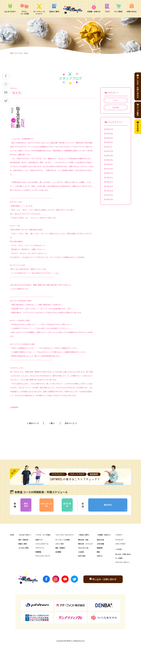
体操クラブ (39, 540)
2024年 (106, 138)
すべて (115, 100)
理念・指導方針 (23, 540)
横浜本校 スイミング (85, 544)
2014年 (106, 182)
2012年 (106, 190)
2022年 (106, 147)
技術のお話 (100, 540)
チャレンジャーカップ (42, 556)
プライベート (39, 548)
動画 (98, 552)
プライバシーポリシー (122, 562)
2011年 (106, 195)
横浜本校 (26, 504)
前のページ (34, 423)
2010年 (106, 199)
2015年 (106, 177)
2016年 (106, 173)
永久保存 (115, 107)
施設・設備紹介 (60, 548)
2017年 (106, 169)
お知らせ (100, 556)
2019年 (106, 160)
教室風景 (100, 548)
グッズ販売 (118, 558)
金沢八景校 (67, 504)
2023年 (106, 142)
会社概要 (58, 552)
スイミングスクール (41, 544)
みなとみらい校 (46, 504)
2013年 (106, 186)
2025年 (106, 133)
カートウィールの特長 (62, 540)
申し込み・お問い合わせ (123, 554)
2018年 (106, 164)
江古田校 (81, 552)
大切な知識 (100, 544)
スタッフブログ (18, 53)
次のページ (70, 423)
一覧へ (52, 423)
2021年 (106, 151)
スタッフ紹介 (59, 544)
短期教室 (38, 552)
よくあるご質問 (23, 548)
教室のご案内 (22, 544)
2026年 (106, 129)
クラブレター (119, 540)
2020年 (106, 155)
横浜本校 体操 (83, 540)
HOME (11, 53)
